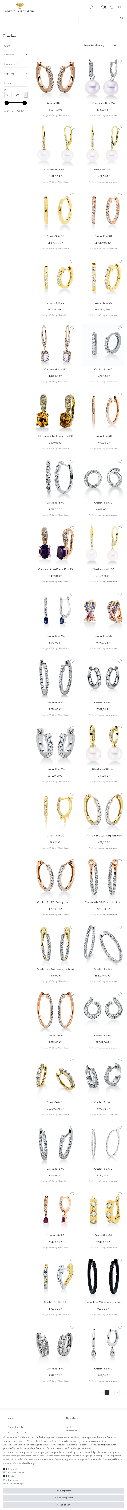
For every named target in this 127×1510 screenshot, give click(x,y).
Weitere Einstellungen (13, 1483)
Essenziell (12, 1469)
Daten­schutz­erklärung (23, 1463)
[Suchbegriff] (97, 18)
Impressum (71, 1430)
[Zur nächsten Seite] (122, 1392)
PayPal (11, 1476)
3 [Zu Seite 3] (117, 1392)
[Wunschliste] (103, 7)
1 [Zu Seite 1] (107, 1392)
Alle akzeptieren (63, 1490)
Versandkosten (64, 115)
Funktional (13, 1480)
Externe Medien (16, 1472)
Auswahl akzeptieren (63, 1497)
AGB (68, 1427)
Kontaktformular (16, 1427)
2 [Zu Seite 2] (112, 1392)
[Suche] (120, 18)
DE (120, 7)
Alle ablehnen (63, 1504)
